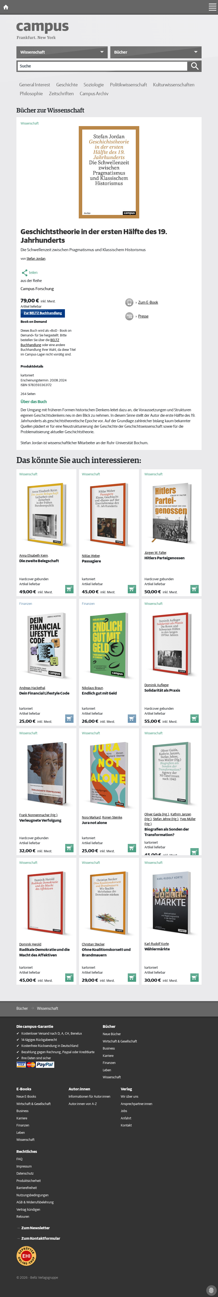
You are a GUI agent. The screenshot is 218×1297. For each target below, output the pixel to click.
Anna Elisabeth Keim (33, 555)
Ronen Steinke (112, 817)
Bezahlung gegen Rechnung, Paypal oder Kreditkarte (57, 1052)
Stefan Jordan (36, 259)
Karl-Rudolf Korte (156, 944)
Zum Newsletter (35, 1228)
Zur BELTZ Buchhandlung (43, 313)
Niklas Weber (91, 556)
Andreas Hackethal (32, 688)
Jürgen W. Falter (155, 553)
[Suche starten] (195, 66)
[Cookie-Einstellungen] (211, 1290)
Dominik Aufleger (156, 685)
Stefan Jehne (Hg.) (165, 819)
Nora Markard (91, 817)
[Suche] (102, 66)
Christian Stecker (93, 944)
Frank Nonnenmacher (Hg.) (38, 815)
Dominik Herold (30, 944)
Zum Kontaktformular (40, 1238)
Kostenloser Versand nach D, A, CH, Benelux (51, 1033)
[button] (62, 52)
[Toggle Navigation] (213, 7)
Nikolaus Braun (92, 688)
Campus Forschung (37, 289)
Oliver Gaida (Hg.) (156, 814)
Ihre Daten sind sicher (36, 1058)
